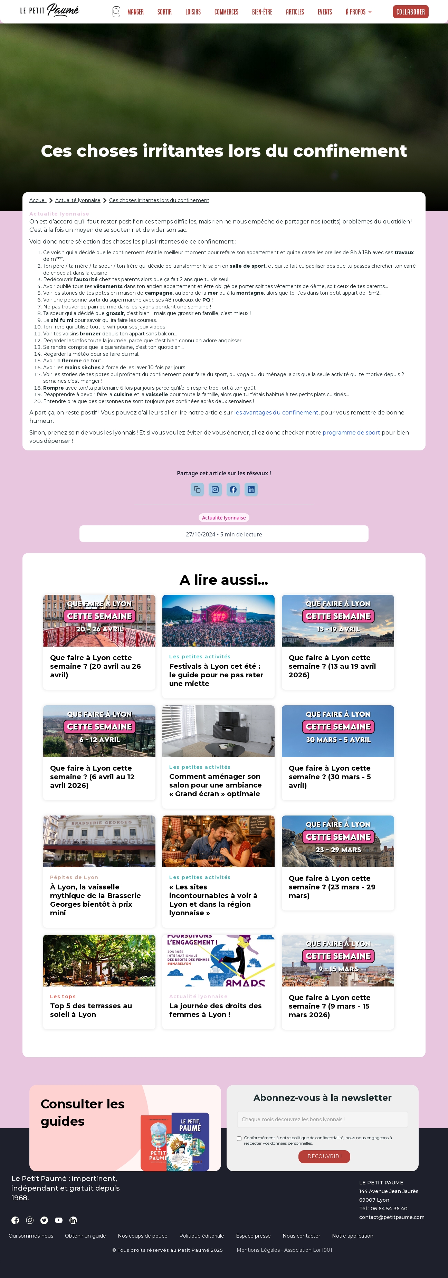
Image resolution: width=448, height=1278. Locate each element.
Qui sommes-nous (31, 1236)
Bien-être (262, 12)
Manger (135, 12)
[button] (359, 11)
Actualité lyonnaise (78, 200)
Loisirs (193, 12)
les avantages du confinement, (277, 412)
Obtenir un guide (85, 1236)
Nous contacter (301, 1236)
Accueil (38, 200)
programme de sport (351, 432)
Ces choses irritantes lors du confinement (159, 200)
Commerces (226, 12)
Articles (295, 12)
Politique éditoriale (201, 1236)
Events (325, 12)
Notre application (352, 1236)
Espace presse (253, 1236)
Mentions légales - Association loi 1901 (284, 1250)
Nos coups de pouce (143, 1236)
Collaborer (411, 12)
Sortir (165, 12)
